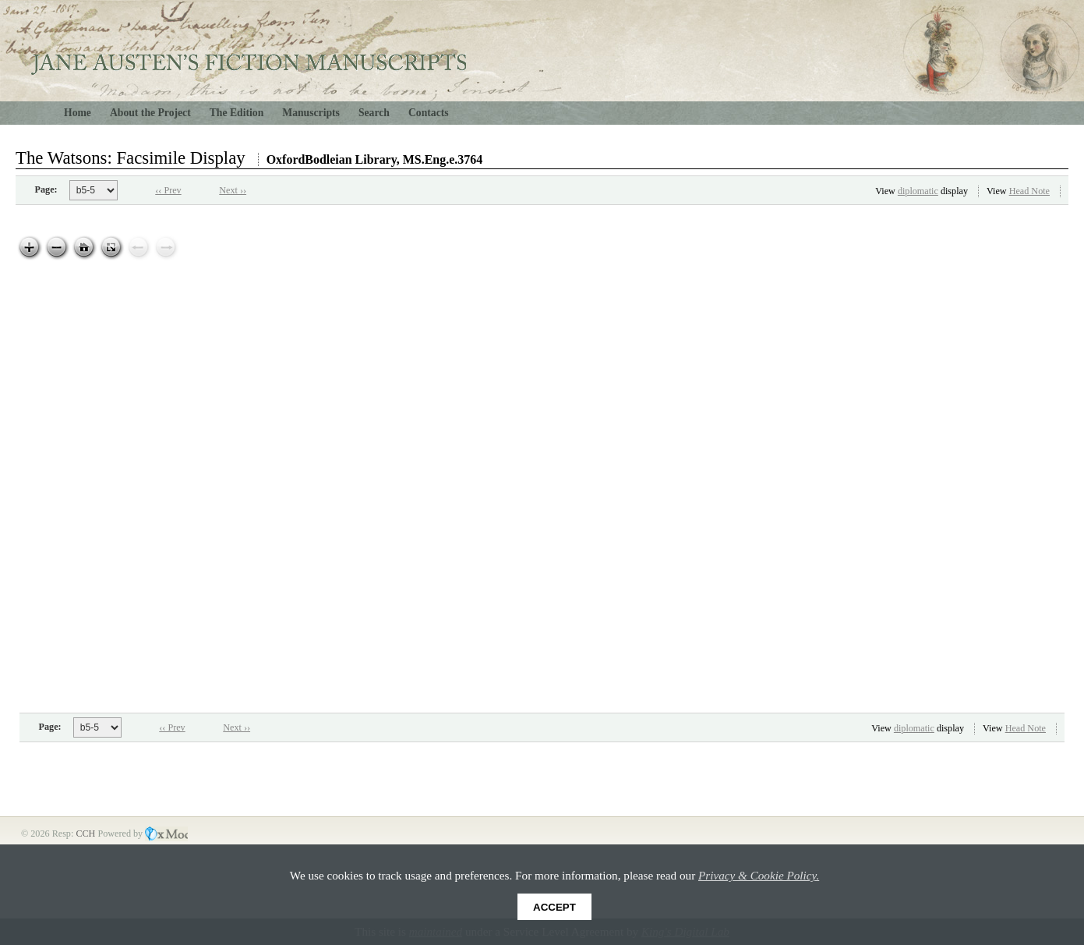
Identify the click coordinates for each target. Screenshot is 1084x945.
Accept (554, 907)
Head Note (1029, 191)
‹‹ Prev (168, 190)
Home (77, 113)
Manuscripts (311, 113)
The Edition (237, 113)
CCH (86, 833)
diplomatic (918, 191)
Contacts (428, 113)
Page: (46, 189)
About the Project (150, 113)
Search (374, 113)
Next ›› (232, 190)
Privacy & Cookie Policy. (758, 875)
